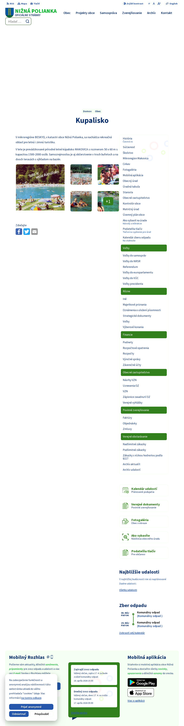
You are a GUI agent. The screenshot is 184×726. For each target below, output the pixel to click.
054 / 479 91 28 (154, 695)
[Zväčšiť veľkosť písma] (159, 3)
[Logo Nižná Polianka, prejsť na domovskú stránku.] (31, 13)
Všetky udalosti (128, 516)
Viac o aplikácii (136, 627)
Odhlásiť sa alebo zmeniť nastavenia (35, 627)
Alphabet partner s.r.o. (82, 717)
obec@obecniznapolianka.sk (162, 699)
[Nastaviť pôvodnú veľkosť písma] (154, 3)
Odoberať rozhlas (35, 613)
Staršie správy (79, 639)
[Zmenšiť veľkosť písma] (149, 3)
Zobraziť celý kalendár (132, 559)
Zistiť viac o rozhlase (35, 621)
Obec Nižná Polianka (127, 717)
